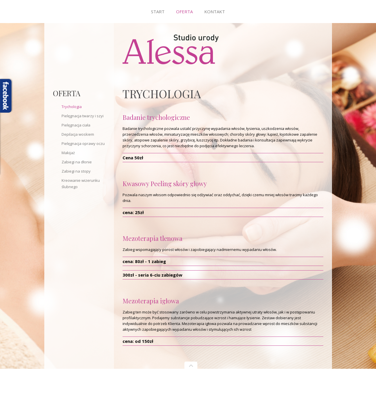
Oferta (184, 11)
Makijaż (68, 152)
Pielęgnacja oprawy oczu (83, 143)
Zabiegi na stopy (76, 171)
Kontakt (214, 11)
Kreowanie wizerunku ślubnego (81, 183)
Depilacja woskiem (78, 134)
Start (158, 11)
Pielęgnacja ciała (76, 125)
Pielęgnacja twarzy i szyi (83, 115)
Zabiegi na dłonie (77, 162)
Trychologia (72, 106)
